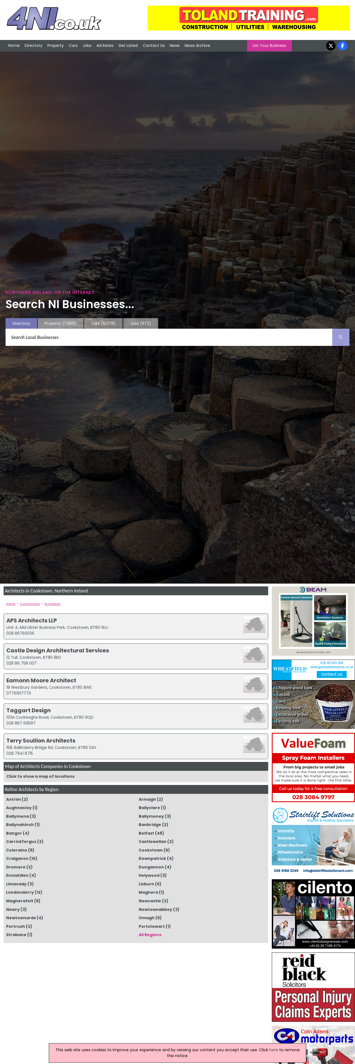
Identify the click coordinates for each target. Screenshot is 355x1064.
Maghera (148, 892)
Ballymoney (151, 816)
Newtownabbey (155, 909)
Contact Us (154, 45)
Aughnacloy (19, 807)
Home (14, 45)
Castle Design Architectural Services (57, 650)
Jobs (87, 45)
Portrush (15, 926)
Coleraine (16, 850)
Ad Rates (105, 45)
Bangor (14, 833)
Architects (52, 604)
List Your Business (269, 45)
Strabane (16, 935)
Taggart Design (28, 710)
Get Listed (128, 45)
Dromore (16, 867)
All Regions (150, 935)
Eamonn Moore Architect (41, 680)
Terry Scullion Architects (40, 740)
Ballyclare (149, 807)
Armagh (147, 799)
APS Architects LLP (31, 620)
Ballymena (17, 816)
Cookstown (151, 850)
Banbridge (150, 824)
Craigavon (17, 858)
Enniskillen (17, 875)
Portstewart (152, 926)
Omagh (146, 918)
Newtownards (21, 918)
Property (55, 45)
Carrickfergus (21, 841)
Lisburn (146, 884)
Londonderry (20, 892)
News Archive (197, 45)
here (273, 1050)
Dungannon (151, 867)
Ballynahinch (20, 824)
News (175, 45)
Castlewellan (152, 841)
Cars (73, 45)
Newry (13, 909)
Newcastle (150, 901)
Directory (33, 45)
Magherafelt (19, 901)
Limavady (16, 884)
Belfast (146, 833)
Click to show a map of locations (40, 776)
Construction (30, 604)
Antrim (13, 799)
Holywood (149, 875)
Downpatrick (152, 858)
